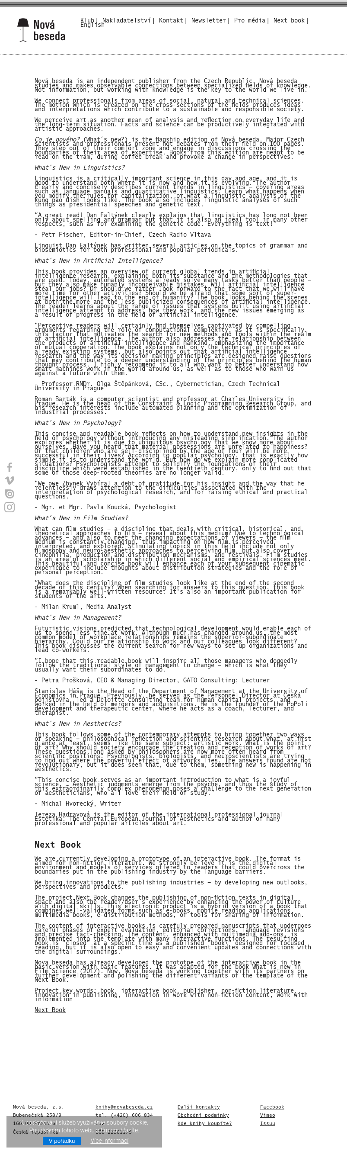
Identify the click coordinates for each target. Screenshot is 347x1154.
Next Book (50, 1008)
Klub (87, 19)
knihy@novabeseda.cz (124, 1106)
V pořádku (62, 1141)
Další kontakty (199, 1106)
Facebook (272, 1106)
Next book (289, 19)
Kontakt (171, 19)
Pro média (249, 19)
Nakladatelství (126, 19)
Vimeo (267, 1114)
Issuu (267, 1122)
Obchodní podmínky (203, 1114)
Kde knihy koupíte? (205, 1122)
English (92, 23)
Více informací (109, 1140)
